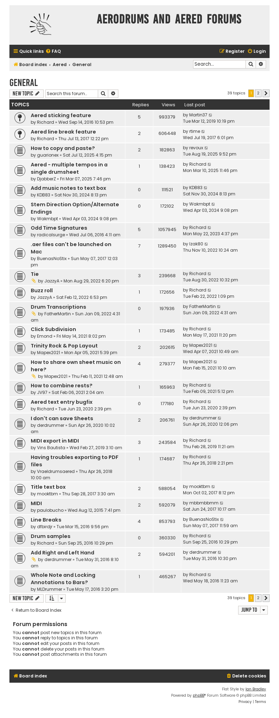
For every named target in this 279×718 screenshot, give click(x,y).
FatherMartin (57, 314)
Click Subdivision (53, 329)
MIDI (36, 503)
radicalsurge (51, 235)
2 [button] (258, 93)
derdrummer (50, 425)
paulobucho (50, 510)
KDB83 (43, 195)
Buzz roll (42, 290)
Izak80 (196, 244)
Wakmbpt (47, 219)
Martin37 (198, 115)
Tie (35, 274)
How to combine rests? (62, 385)
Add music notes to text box (68, 188)
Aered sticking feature (61, 115)
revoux (196, 148)
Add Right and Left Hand (62, 552)
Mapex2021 (48, 353)
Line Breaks (46, 519)
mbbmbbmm (204, 503)
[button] (266, 93)
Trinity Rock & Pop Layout (64, 345)
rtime (194, 131)
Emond (44, 336)
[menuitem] (53, 51)
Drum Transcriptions (58, 306)
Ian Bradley (255, 689)
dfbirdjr (44, 527)
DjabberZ (46, 179)
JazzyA (51, 281)
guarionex (48, 155)
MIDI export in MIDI (55, 440)
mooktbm (47, 494)
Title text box (48, 486)
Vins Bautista (51, 448)
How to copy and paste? (63, 148)
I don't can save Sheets (62, 418)
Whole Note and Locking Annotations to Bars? (63, 579)
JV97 (42, 392)
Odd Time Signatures (59, 227)
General (23, 82)
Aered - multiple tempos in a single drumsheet (69, 168)
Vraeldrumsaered (56, 471)
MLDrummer (49, 589)
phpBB (198, 695)
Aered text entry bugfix (62, 402)
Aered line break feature (63, 131)
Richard (45, 122)
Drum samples (51, 536)
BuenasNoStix (52, 258)
